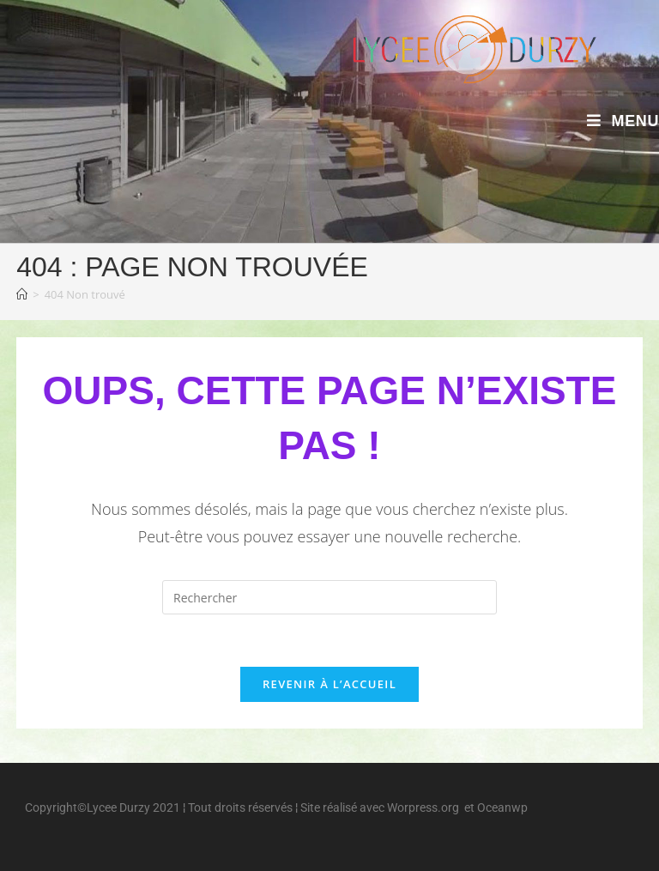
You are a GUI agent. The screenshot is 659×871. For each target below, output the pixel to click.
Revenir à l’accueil (329, 684)
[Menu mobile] (623, 121)
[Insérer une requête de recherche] (329, 597)
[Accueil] (21, 294)
